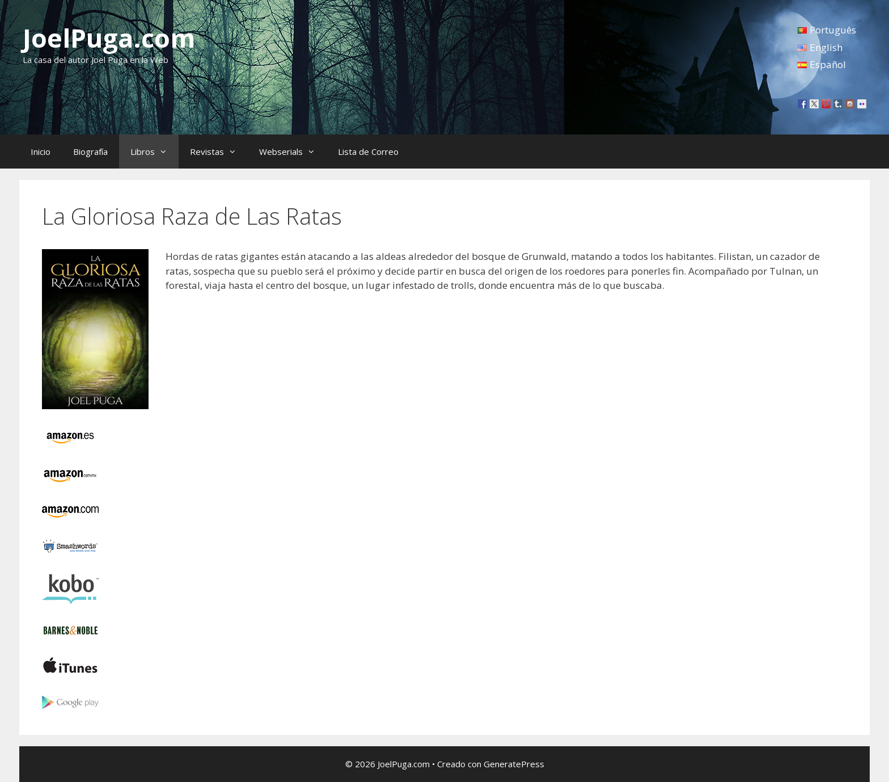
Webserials (293, 151)
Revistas (219, 151)
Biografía (90, 151)
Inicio (40, 151)
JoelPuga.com (109, 37)
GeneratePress (514, 764)
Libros (154, 151)
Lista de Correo (368, 151)
